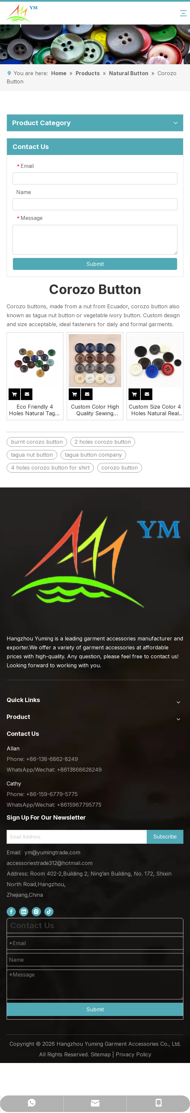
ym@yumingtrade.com (52, 852)
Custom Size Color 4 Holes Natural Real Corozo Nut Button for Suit (155, 410)
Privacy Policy (133, 1054)
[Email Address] (75, 836)
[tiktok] (49, 911)
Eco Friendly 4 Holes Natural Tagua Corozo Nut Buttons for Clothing (35, 410)
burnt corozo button (37, 441)
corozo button (119, 467)
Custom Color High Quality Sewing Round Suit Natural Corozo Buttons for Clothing (95, 410)
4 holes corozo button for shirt (50, 467)
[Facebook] (11, 911)
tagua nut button (32, 454)
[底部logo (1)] (95, 559)
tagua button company (93, 454)
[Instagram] (36, 911)
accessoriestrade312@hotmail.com (50, 863)
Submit (95, 264)
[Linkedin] (23, 911)
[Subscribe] (165, 837)
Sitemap (101, 1054)
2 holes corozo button (103, 441)
